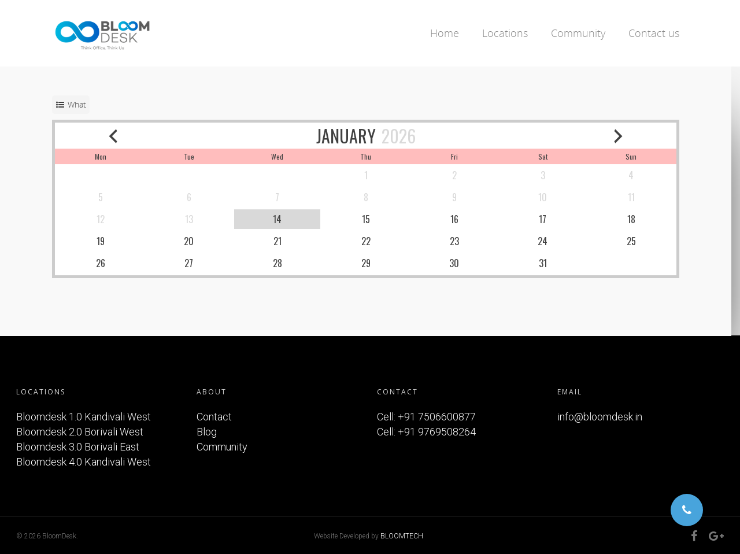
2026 (403, 136)
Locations (505, 33)
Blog (207, 432)
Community (578, 33)
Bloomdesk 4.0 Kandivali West (83, 462)
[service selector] (71, 104)
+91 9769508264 (437, 432)
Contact (214, 417)
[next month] (626, 136)
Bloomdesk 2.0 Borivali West (79, 432)
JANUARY (350, 136)
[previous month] (114, 136)
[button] (687, 510)
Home (444, 33)
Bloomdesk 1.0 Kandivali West (83, 417)
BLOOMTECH (401, 536)
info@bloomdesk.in (599, 417)
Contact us (653, 33)
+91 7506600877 (437, 417)
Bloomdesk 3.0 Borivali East (77, 447)
